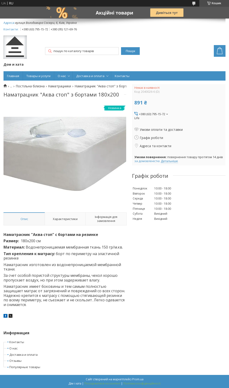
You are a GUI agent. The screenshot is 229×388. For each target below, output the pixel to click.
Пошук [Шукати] (130, 51)
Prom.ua (137, 379)
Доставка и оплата (90, 76)
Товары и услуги (38, 76)
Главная (13, 76)
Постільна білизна (30, 86)
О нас (62, 76)
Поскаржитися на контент (102, 383)
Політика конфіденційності (142, 383)
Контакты (122, 76)
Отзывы (15, 361)
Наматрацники (59, 86)
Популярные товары (24, 367)
